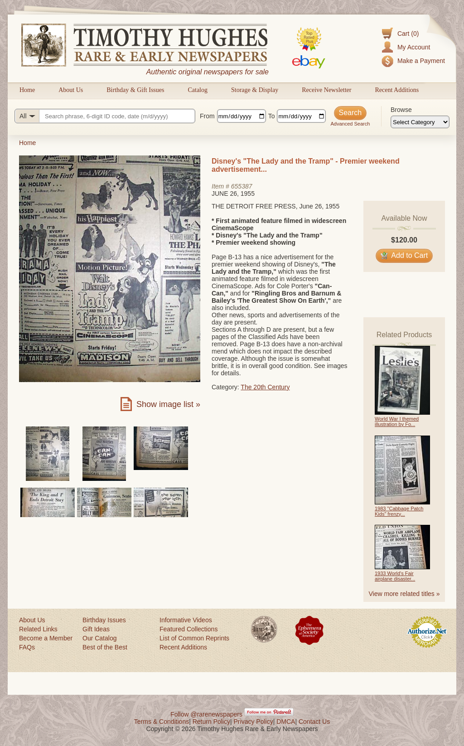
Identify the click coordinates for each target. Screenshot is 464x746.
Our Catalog (99, 638)
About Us (70, 90)
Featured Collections (189, 629)
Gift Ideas (96, 629)
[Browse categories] (420, 122)
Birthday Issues (104, 620)
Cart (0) (408, 33)
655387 (241, 186)
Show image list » (168, 404)
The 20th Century (265, 387)
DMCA (285, 721)
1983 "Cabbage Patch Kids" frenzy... (399, 511)
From (207, 116)
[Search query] (104, 116)
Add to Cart (404, 255)
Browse (401, 109)
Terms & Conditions (161, 721)
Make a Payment (421, 60)
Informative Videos (186, 620)
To (271, 116)
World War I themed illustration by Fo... (397, 421)
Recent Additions (397, 90)
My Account (413, 47)
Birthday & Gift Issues (135, 90)
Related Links (38, 629)
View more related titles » (404, 593)
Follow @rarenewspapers (206, 714)
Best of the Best (104, 647)
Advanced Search (350, 123)
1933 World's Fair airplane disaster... (395, 576)
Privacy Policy (253, 721)
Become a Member (45, 638)
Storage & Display (254, 90)
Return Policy (211, 721)
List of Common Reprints (194, 638)
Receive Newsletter (326, 90)
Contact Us (314, 721)
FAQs (27, 647)
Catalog (198, 90)
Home (27, 90)
